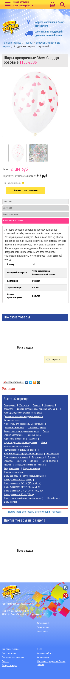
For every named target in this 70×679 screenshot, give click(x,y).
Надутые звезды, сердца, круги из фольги (23, 453)
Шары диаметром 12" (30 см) (18, 479)
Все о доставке (9, 653)
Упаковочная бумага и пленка (29, 464)
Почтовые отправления (13, 657)
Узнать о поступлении (26, 190)
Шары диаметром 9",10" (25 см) (19, 494)
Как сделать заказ (10, 649)
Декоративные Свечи (14, 427)
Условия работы (44, 653)
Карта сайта (43, 631)
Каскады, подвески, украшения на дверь (23, 412)
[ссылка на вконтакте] (65, 588)
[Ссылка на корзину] (52, 4)
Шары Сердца (53, 498)
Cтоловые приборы (37, 427)
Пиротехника (38, 457)
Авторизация (43, 623)
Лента (44, 442)
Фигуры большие (11, 468)
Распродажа (9, 405)
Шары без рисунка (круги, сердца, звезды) (24, 476)
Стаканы (34, 461)
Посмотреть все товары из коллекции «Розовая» (35, 511)
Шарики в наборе (31, 468)
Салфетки (8, 461)
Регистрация (43, 627)
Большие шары (34, 435)
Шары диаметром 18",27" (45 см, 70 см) (22, 487)
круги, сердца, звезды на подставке (20, 442)
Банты (46, 431)
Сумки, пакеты (49, 461)
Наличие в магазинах (13, 220)
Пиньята (37, 405)
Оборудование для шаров (16, 457)
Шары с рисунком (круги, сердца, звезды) (23, 498)
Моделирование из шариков (17, 446)
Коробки (33, 438)
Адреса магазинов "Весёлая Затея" (18, 604)
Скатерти (21, 461)
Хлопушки (24, 405)
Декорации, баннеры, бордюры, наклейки (23, 416)
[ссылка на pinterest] (65, 595)
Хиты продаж (43, 657)
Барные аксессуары (13, 435)
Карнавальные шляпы (14, 438)
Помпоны (52, 457)
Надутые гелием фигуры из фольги (20, 450)
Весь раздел (25, 347)
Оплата (5, 661)
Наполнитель (52, 453)
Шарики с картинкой (13, 472)
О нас (39, 649)
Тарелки (7, 464)
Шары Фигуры (10, 502)
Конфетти (8, 409)
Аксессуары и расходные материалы (21, 431)
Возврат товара (9, 665)
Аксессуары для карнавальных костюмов (23, 424)
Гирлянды (49, 405)
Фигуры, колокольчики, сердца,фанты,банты (37, 409)
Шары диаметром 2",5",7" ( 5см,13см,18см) (24, 490)
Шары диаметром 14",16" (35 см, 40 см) (22, 483)
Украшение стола (12, 420)
